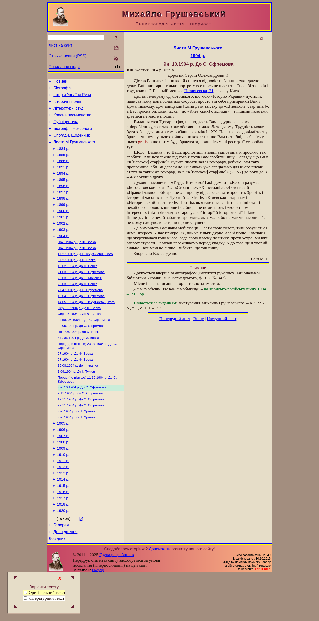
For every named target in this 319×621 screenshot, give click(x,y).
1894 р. (63, 185)
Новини (60, 82)
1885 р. (63, 164)
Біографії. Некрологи (72, 134)
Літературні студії (69, 112)
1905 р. (63, 457)
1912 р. (63, 506)
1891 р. (63, 178)
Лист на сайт (60, 45)
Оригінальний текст (44, 592)
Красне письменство (72, 119)
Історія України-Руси (72, 97)
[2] (81, 563)
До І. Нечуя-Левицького (85, 274)
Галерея (61, 570)
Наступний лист (222, 318)
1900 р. (63, 227)
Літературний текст (46, 598)
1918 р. (63, 548)
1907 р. (63, 471)
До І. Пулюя (76, 401)
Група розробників (116, 601)
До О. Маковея (80, 300)
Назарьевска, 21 (199, 90)
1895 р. (63, 192)
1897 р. (63, 206)
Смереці (98, 617)
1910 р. (63, 492)
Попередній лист (175, 318)
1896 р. (63, 199)
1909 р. (63, 485)
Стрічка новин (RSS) (67, 56)
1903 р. (63, 248)
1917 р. (63, 541)
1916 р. (63, 534)
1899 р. (63, 220)
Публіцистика (65, 127)
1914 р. (63, 520)
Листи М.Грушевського (74, 149)
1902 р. (63, 241)
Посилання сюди (64, 67)
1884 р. (63, 157)
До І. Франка (78, 395)
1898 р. (63, 213)
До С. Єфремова (81, 294)
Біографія (62, 89)
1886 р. (63, 171)
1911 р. (63, 499)
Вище (198, 318)
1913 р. (63, 513)
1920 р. (63, 555)
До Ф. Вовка (77, 261)
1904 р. (63, 255)
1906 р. (63, 464)
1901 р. (63, 234)
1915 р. (63, 527)
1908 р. (63, 478)
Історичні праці (67, 104)
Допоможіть (159, 596)
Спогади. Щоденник (71, 142)
